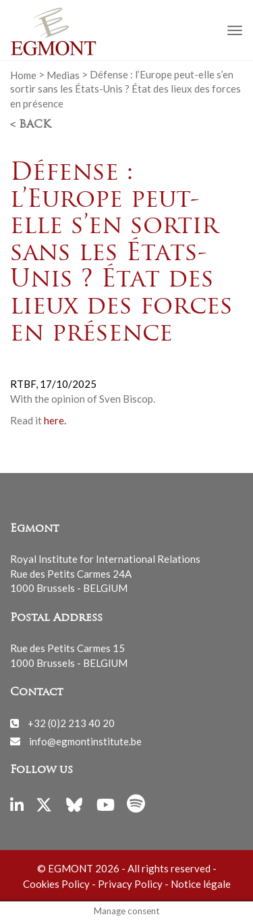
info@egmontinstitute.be (85, 741)
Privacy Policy (130, 884)
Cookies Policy (56, 884)
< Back (30, 125)
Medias (63, 74)
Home (23, 74)
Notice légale (201, 884)
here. (55, 420)
